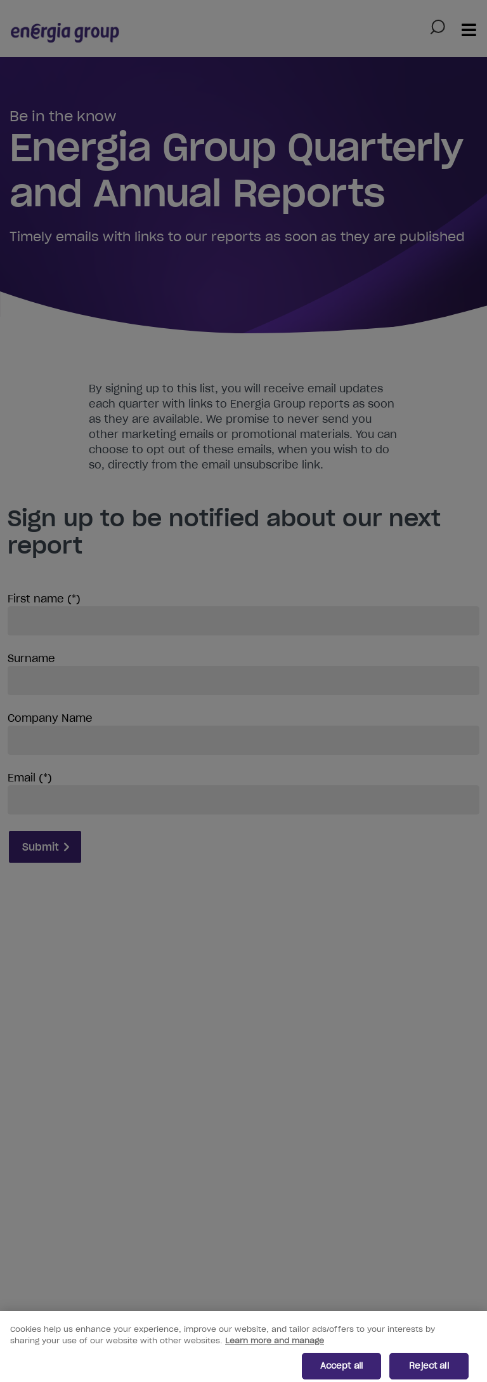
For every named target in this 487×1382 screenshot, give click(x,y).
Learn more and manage (274, 1346)
